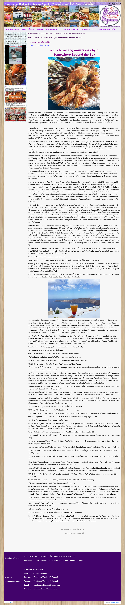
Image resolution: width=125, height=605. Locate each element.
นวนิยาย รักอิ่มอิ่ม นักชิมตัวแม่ (45, 34)
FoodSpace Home (32, 34)
